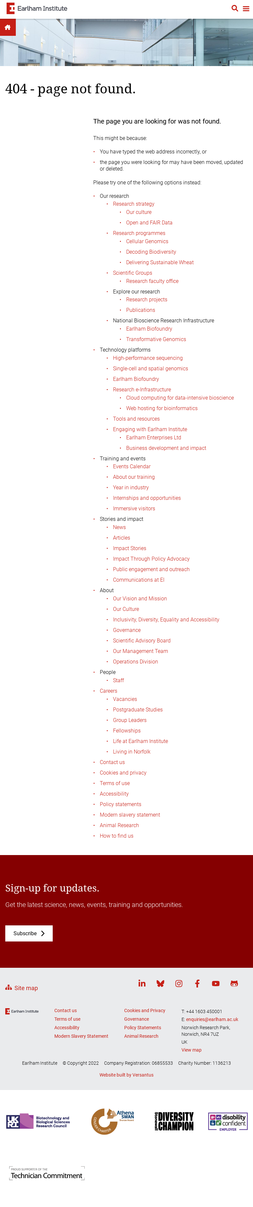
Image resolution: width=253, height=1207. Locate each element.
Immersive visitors (134, 508)
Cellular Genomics (147, 241)
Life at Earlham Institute (140, 741)
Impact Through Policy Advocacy (151, 559)
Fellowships (127, 731)
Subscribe (25, 933)
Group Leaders (130, 720)
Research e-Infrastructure (142, 389)
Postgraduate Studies (138, 710)
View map (192, 1050)
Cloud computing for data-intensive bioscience (180, 398)
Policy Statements (142, 1027)
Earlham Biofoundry (149, 329)
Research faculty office (152, 281)
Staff (118, 680)
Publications (140, 310)
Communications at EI (138, 580)
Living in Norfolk (132, 752)
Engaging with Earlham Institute (150, 429)
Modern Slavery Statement (81, 1036)
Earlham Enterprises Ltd (153, 437)
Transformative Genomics (156, 339)
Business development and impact (166, 448)
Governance (127, 630)
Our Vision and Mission (140, 598)
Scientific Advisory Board (142, 641)
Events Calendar (132, 466)
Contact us (112, 762)
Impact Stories (129, 548)
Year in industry (131, 487)
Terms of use (115, 783)
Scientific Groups (132, 273)
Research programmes (139, 233)
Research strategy (134, 204)
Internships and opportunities (147, 498)
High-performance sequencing (148, 358)
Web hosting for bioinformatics (162, 408)
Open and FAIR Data (149, 223)
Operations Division (135, 662)
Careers (108, 691)
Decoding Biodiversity (151, 252)
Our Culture (126, 609)
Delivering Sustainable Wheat (160, 262)
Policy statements (120, 804)
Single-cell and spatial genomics (150, 368)
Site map (26, 988)
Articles (121, 538)
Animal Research (119, 825)
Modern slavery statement (130, 815)
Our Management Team (140, 651)
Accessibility (114, 794)
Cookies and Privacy (144, 1010)
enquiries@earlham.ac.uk (212, 1019)
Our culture (139, 212)
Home (8, 27)
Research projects (146, 299)
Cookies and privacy (123, 773)
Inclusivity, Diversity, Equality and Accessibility (166, 619)
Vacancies (125, 699)
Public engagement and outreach (151, 569)
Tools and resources (136, 419)
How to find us (116, 836)
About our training (134, 477)
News (119, 527)
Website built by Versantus (126, 1075)
